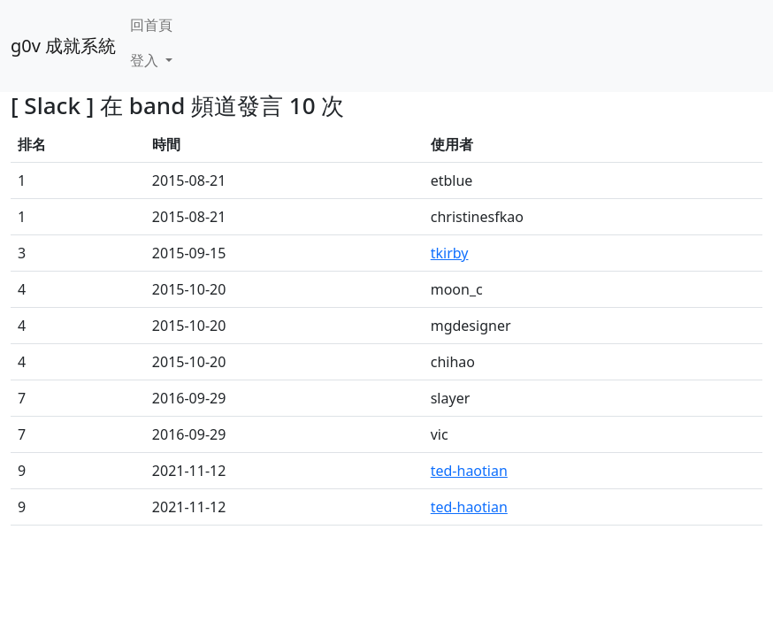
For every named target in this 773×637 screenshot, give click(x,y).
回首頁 (151, 25)
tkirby (450, 253)
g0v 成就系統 (63, 46)
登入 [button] (146, 60)
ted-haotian (469, 470)
